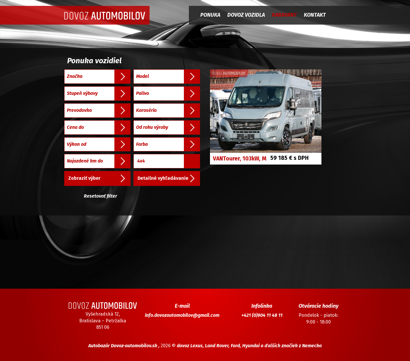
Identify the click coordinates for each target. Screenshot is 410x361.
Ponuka (210, 15)
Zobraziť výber (84, 178)
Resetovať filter (100, 196)
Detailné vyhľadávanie (163, 178)
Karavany (284, 15)
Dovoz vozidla (246, 15)
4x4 (141, 161)
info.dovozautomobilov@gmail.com (182, 315)
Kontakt (315, 15)
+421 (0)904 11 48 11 (261, 315)
